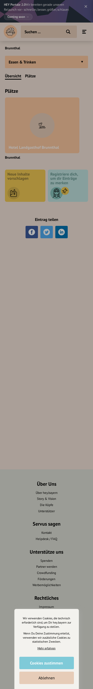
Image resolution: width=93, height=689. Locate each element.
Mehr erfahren (46, 648)
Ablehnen (46, 677)
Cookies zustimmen (46, 662)
